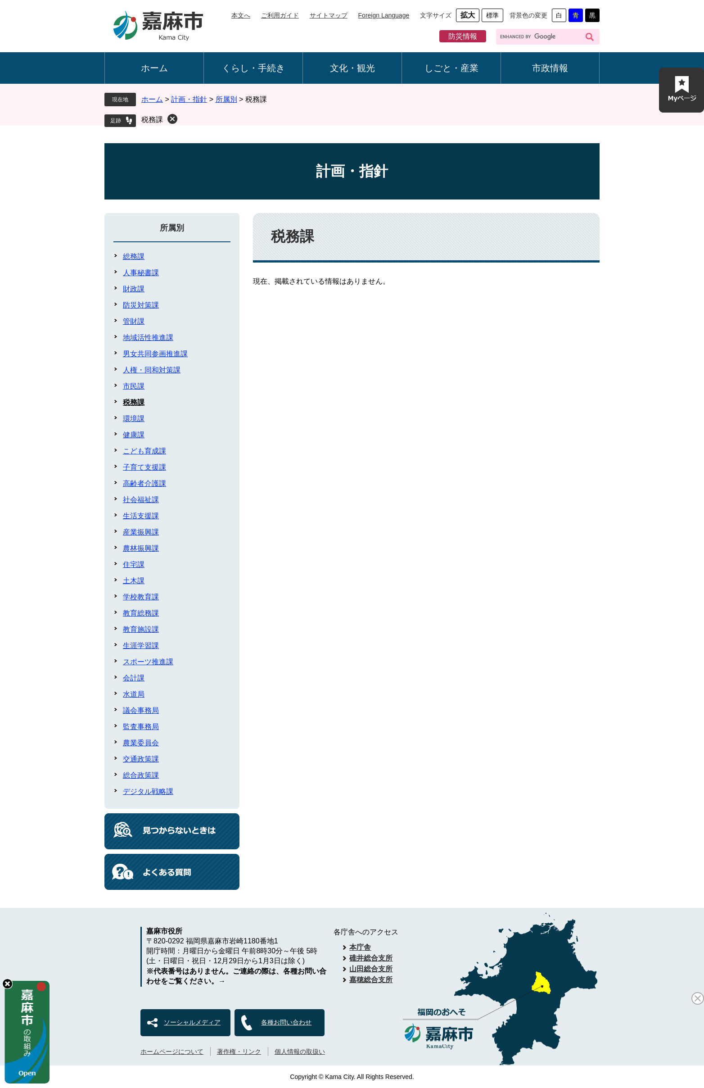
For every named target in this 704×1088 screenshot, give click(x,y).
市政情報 (550, 68)
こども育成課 (144, 451)
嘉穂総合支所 (371, 980)
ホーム (154, 68)
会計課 (133, 678)
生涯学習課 (141, 645)
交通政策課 (141, 759)
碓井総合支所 (371, 958)
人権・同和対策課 (152, 370)
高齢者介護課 (144, 483)
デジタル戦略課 (148, 791)
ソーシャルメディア (192, 1022)
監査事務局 (141, 726)
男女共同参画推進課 (155, 354)
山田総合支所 (371, 969)
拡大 (467, 15)
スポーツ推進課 (148, 662)
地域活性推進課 (148, 337)
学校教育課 (141, 597)
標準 (492, 15)
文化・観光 (352, 68)
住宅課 (133, 564)
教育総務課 (141, 613)
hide (7, 984)
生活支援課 (141, 516)
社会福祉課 (141, 499)
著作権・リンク (239, 1051)
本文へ (240, 15)
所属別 (226, 99)
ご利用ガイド (280, 15)
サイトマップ (328, 15)
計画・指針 (189, 99)
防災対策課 (141, 305)
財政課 (133, 289)
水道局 (133, 694)
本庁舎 (360, 947)
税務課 (152, 119)
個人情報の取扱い (300, 1051)
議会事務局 (141, 710)
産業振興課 (141, 532)
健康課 (133, 435)
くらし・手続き (253, 68)
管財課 (133, 321)
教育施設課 (141, 629)
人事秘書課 (141, 273)
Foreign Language (384, 15)
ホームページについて (171, 1051)
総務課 (133, 256)
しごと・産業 (451, 68)
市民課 (133, 386)
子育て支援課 (144, 467)
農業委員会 (141, 743)
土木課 (133, 581)
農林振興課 (141, 548)
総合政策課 (141, 775)
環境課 (133, 418)
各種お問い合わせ (286, 1022)
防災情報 (462, 36)
